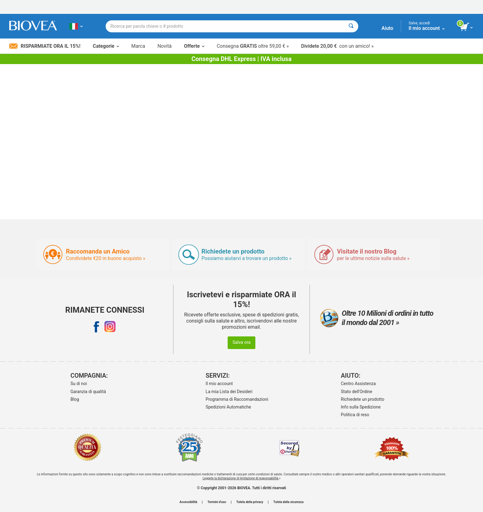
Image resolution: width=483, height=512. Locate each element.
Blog (75, 399)
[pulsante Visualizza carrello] (467, 27)
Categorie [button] (106, 46)
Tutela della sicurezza (288, 502)
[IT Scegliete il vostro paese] (76, 26)
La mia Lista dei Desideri (229, 391)
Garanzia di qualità (88, 391)
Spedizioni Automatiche (228, 406)
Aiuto (387, 28)
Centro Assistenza (358, 383)
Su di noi (79, 383)
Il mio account (219, 383)
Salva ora (242, 342)
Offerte (194, 46)
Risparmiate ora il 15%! (44, 46)
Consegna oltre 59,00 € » (253, 46)
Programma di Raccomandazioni (237, 399)
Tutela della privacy (249, 502)
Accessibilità (188, 502)
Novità (164, 46)
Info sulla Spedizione (361, 406)
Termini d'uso (216, 502)
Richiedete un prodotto (362, 399)
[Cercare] (351, 26)
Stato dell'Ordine (356, 391)
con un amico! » (337, 46)
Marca (138, 46)
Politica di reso (355, 414)
